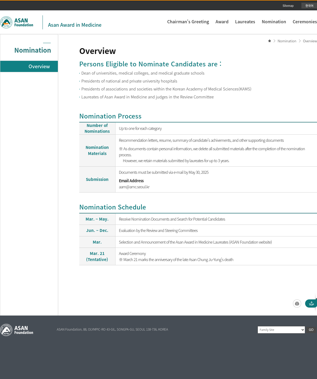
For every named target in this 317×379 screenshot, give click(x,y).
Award (222, 21)
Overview (310, 41)
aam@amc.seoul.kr (134, 187)
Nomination (274, 21)
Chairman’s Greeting (188, 21)
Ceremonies (305, 21)
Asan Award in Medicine (74, 24)
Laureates (245, 21)
